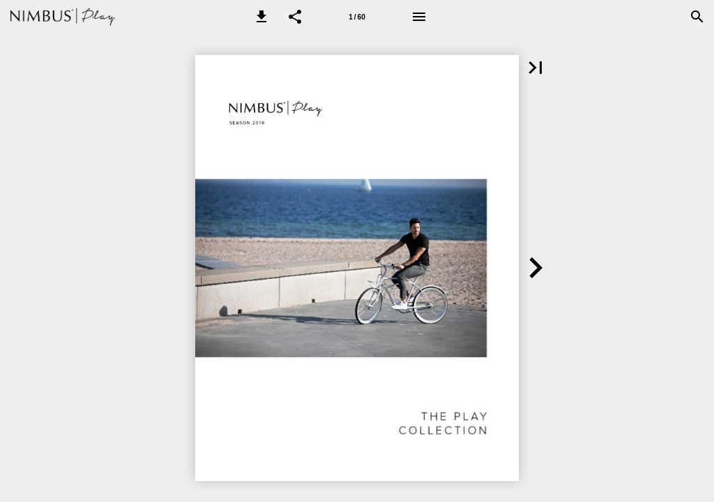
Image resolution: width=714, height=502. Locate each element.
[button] (261, 16)
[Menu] (419, 16)
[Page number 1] (357, 16)
